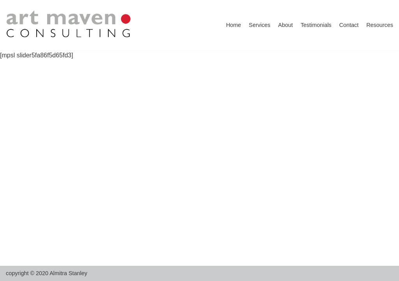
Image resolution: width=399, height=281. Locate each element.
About (285, 25)
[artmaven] (69, 25)
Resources (379, 25)
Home (233, 25)
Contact (349, 25)
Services (259, 25)
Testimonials (315, 25)
